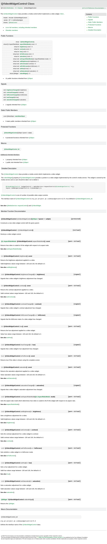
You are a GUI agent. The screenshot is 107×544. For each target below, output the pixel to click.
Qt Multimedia (9, 8)
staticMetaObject (20, 116)
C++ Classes (18, 8)
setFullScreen (24, 66)
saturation (23, 56)
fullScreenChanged (12, 95)
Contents (89, 14)
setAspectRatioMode (26, 59)
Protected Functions (94, 25)
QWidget (4, 499)
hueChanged (10, 97)
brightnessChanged (12, 90)
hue (21, 51)
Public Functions (93, 17)
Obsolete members (12, 30)
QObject (30, 78)
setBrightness (24, 61)
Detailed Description (94, 30)
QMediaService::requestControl (17, 205)
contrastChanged (11, 92)
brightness (23, 46)
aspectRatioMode (25, 44)
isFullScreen (23, 54)
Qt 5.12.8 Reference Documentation (93, 8)
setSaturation (24, 71)
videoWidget (23, 73)
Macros (90, 27)
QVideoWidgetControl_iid (11, 149)
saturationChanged (12, 100)
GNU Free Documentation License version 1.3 (51, 537)
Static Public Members (95, 22)
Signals (90, 20)
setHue (22, 68)
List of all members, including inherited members (21, 27)
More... (62, 14)
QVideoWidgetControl (10, 14)
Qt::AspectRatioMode (8, 241)
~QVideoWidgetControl (26, 42)
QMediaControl (13, 22)
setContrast (23, 63)
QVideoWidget (36, 205)
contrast (22, 49)
